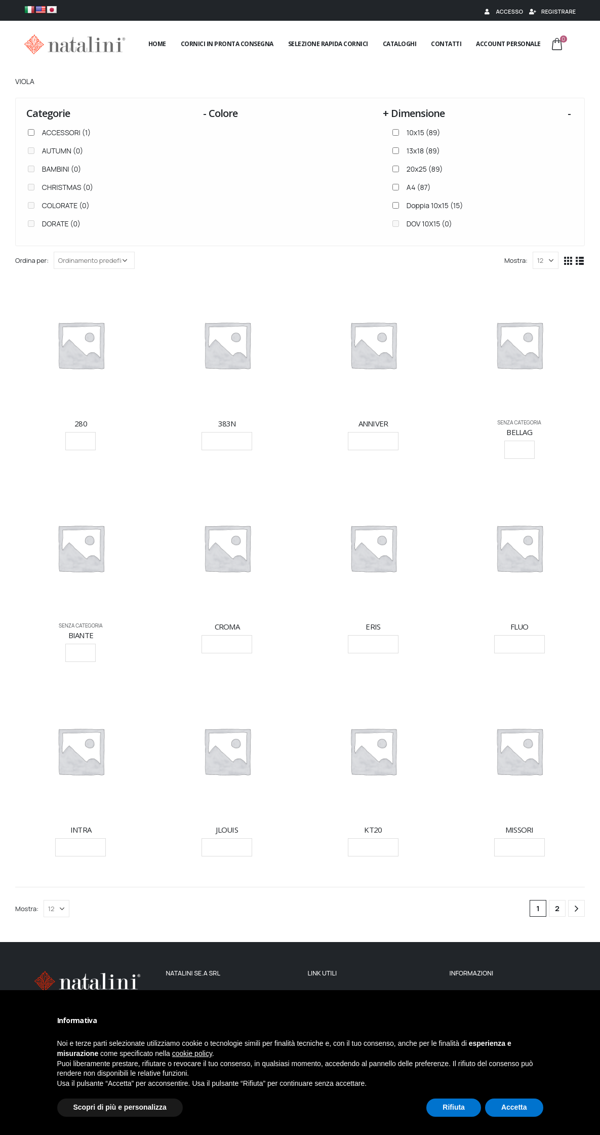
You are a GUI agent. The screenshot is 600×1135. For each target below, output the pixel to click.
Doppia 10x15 (435, 205)
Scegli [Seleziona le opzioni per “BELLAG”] (519, 449)
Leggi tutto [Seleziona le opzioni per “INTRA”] (80, 847)
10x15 (424, 132)
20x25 (425, 169)
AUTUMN (62, 150)
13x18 (423, 150)
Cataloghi (400, 44)
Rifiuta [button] (454, 1107)
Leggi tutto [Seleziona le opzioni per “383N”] (227, 441)
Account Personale (508, 44)
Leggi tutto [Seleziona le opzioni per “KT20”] (373, 847)
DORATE (61, 223)
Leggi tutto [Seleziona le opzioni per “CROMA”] (227, 644)
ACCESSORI (66, 132)
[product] (80, 344)
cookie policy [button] (192, 1053)
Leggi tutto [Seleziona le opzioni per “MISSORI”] (519, 847)
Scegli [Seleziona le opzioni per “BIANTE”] (80, 652)
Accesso (503, 11)
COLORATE (66, 205)
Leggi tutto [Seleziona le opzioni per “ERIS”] (373, 644)
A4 (419, 187)
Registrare (552, 11)
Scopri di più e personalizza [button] (120, 1107)
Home (157, 44)
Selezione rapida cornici (328, 44)
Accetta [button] (514, 1107)
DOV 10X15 (429, 223)
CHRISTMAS (67, 187)
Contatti (446, 44)
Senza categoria (519, 422)
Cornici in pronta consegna (227, 44)
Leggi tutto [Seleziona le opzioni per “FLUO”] (519, 644)
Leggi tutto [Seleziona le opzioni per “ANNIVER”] (373, 441)
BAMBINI (61, 169)
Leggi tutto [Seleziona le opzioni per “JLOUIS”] (227, 847)
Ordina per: (32, 260)
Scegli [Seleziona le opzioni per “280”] (80, 441)
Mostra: (516, 260)
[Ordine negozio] (94, 260)
